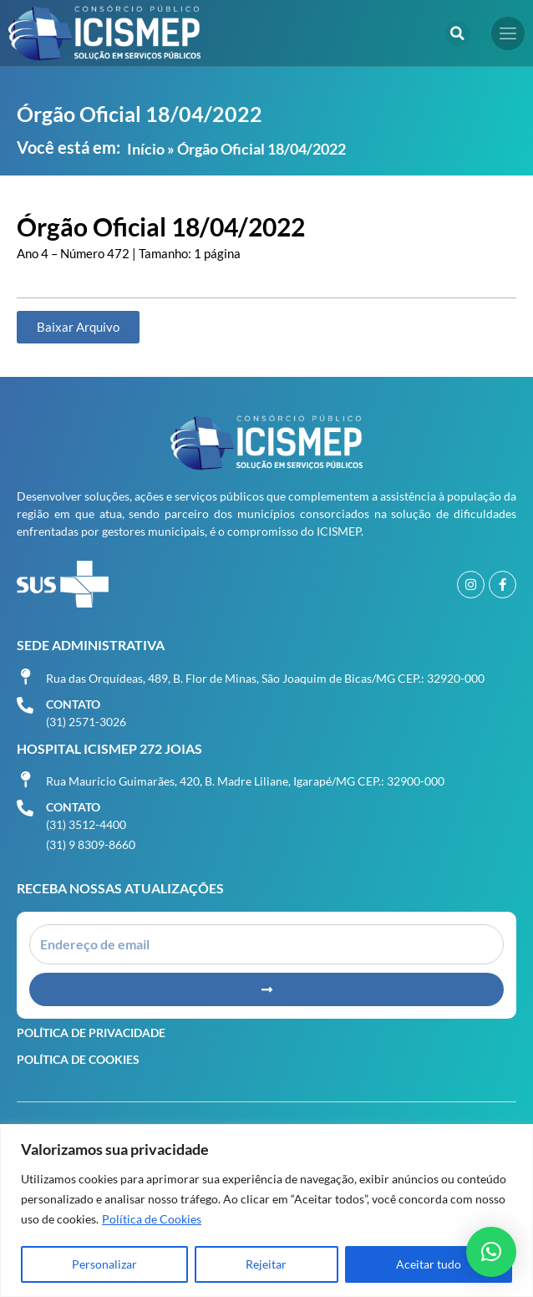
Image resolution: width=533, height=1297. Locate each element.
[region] (266, 1210)
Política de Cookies (151, 1219)
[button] (457, 33)
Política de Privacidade (91, 1032)
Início (146, 149)
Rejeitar (266, 1264)
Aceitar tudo (428, 1264)
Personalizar (104, 1264)
